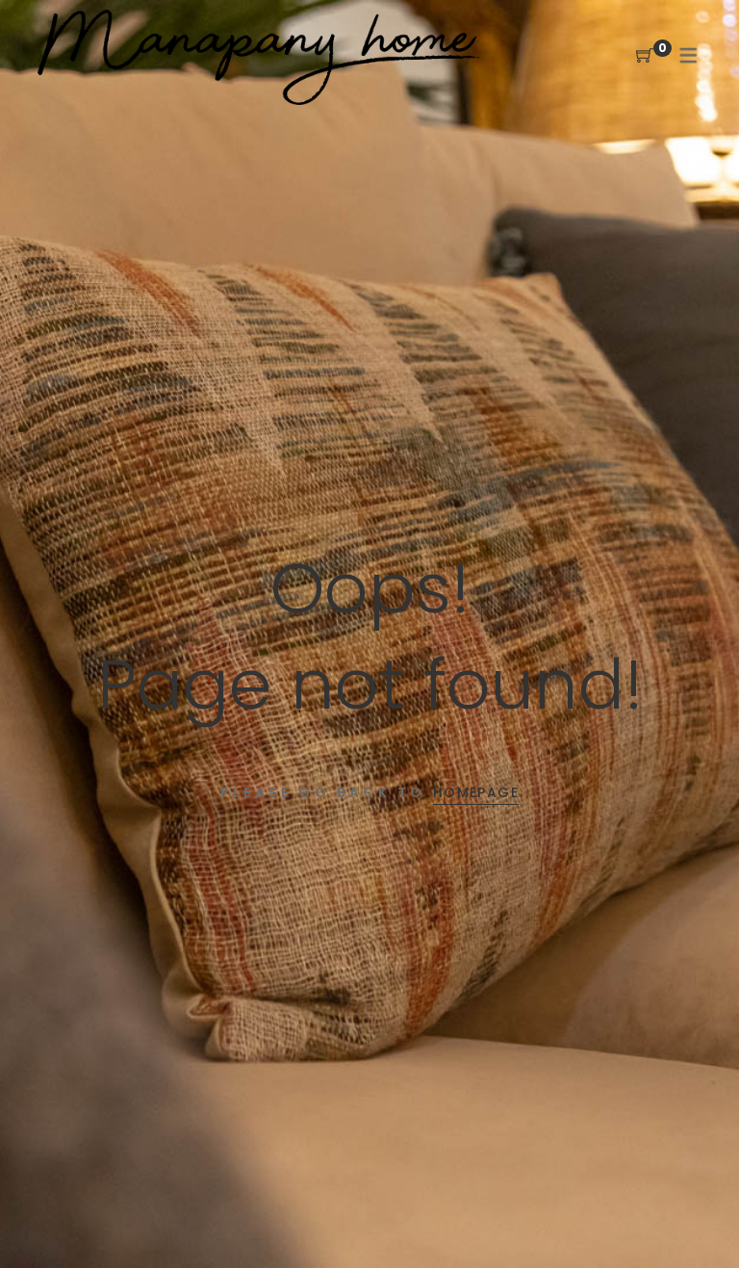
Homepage (476, 792)
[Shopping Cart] (644, 56)
